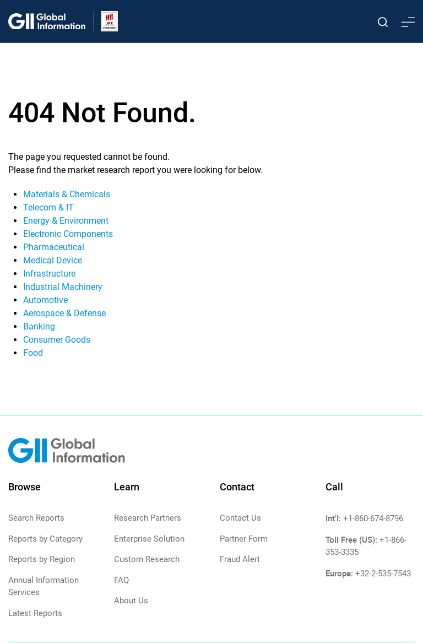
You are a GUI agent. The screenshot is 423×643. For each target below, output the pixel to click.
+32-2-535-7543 (383, 574)
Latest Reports (35, 613)
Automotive (45, 300)
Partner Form (244, 539)
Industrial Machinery (62, 287)
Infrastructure (49, 273)
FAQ (121, 580)
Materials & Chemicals (66, 194)
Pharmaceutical (53, 247)
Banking (39, 326)
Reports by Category (45, 539)
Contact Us (240, 518)
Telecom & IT (48, 207)
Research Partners (147, 518)
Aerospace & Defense (64, 313)
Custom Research (147, 559)
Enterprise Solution (149, 539)
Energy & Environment (66, 220)
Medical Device (52, 260)
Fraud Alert (240, 559)
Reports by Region (41, 559)
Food (33, 353)
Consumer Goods (56, 339)
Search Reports (36, 518)
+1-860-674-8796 (373, 518)
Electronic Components (68, 234)
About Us (131, 601)
